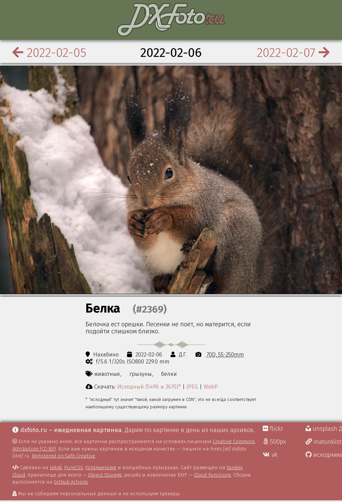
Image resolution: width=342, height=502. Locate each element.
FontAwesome (100, 468)
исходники (324, 454)
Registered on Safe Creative (63, 456)
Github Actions (71, 482)
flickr (273, 428)
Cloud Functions (212, 475)
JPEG (192, 386)
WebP (211, 386)
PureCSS (73, 468)
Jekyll (56, 468)
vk (270, 454)
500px (274, 441)
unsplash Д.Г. (324, 428)
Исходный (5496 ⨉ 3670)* (149, 386)
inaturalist (323, 441)
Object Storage (105, 475)
